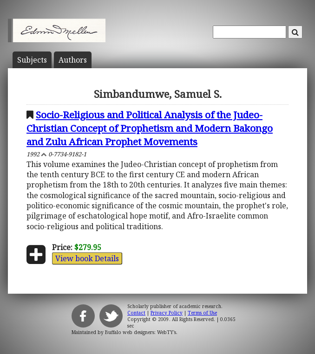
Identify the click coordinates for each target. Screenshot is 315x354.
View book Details (87, 258)
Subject (32, 60)
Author (73, 60)
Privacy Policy (167, 312)
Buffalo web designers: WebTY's (140, 332)
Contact (136, 312)
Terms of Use (202, 312)
